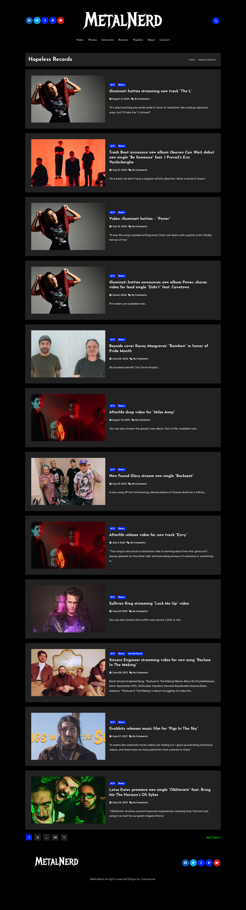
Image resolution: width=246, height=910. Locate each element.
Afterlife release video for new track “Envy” (148, 551)
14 (55, 863)
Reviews (123, 40)
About (151, 40)
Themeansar (148, 905)
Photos (92, 40)
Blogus (132, 905)
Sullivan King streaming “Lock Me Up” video (149, 622)
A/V (113, 86)
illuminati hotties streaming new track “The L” (151, 92)
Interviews (107, 40)
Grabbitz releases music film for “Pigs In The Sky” (153, 751)
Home (80, 40)
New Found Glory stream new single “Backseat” (151, 490)
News (122, 86)
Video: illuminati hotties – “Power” (139, 224)
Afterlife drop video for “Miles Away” (142, 424)
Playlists (138, 40)
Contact (165, 40)
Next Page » (213, 863)
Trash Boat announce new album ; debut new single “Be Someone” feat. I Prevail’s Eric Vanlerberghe (156, 160)
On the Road (135, 674)
